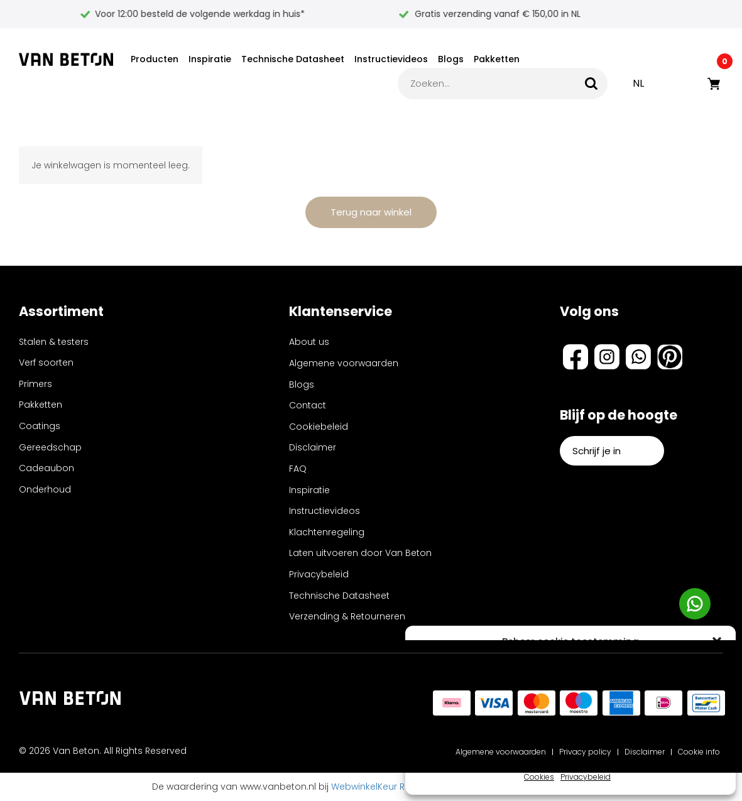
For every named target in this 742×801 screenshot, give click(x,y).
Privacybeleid (585, 776)
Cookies (539, 776)
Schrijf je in (612, 450)
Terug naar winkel (371, 212)
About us (309, 341)
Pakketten (497, 59)
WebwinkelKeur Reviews (383, 786)
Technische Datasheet (292, 59)
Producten (154, 59)
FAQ (298, 468)
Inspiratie (209, 59)
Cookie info (699, 751)
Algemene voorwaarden (343, 363)
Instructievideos (391, 59)
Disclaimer (312, 447)
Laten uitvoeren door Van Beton (360, 553)
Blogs (451, 59)
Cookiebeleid (318, 426)
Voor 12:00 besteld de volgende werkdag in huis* (364, 14)
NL (638, 83)
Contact (307, 405)
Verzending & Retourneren (347, 616)
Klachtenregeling (326, 532)
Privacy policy (585, 751)
